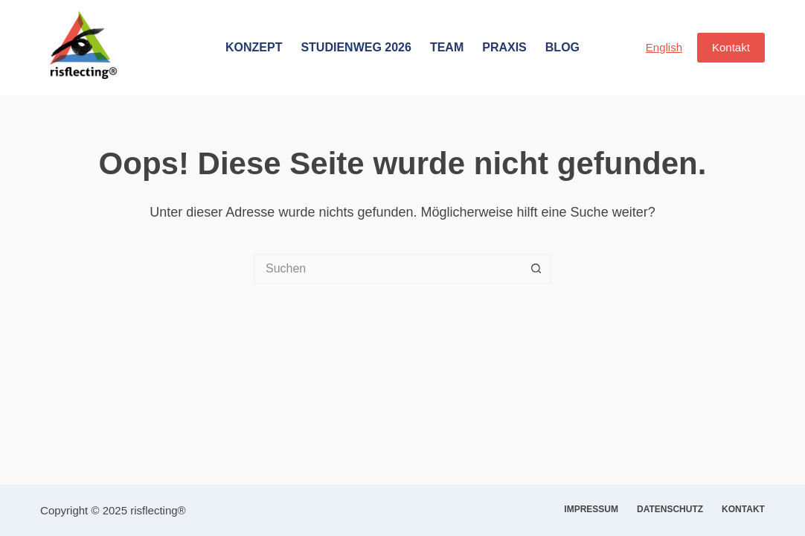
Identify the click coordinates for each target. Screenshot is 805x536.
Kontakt (731, 47)
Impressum (591, 509)
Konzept (253, 47)
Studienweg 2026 (356, 47)
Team (447, 47)
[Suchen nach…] (388, 269)
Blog (562, 47)
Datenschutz (670, 509)
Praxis (504, 47)
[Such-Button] (536, 269)
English (664, 47)
